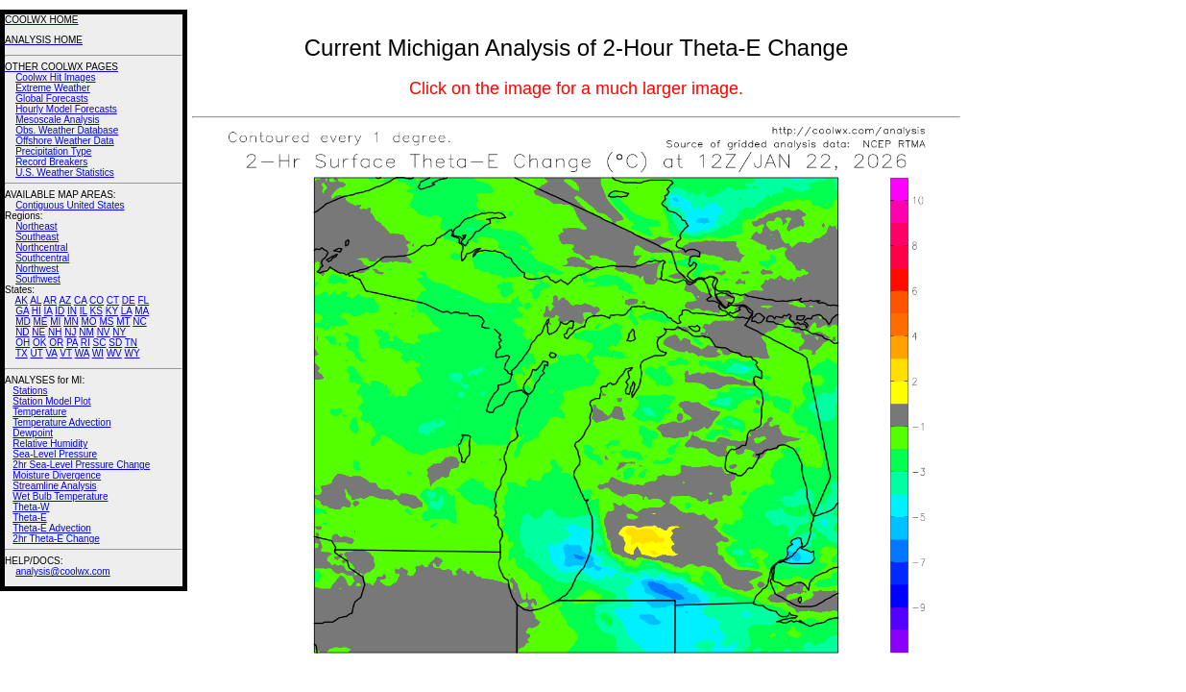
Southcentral (42, 258)
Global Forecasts (51, 98)
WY (132, 353)
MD (23, 321)
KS (96, 311)
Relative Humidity (49, 443)
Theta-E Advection (51, 528)
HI (36, 311)
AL (35, 300)
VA (51, 353)
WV (114, 353)
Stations (29, 390)
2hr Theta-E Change (55, 538)
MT (123, 321)
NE (38, 332)
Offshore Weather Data (64, 141)
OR (56, 342)
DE (128, 300)
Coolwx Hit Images (55, 77)
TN (131, 342)
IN (72, 311)
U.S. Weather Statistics (64, 172)
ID (59, 311)
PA (72, 342)
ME (40, 321)
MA (141, 311)
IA (48, 311)
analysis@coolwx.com (62, 571)
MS (106, 321)
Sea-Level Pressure (54, 454)
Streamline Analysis (54, 486)
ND (22, 332)
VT (66, 353)
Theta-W (30, 507)
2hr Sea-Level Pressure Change (81, 464)
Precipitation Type (53, 151)
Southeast (37, 237)
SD (115, 342)
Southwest (38, 279)
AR (50, 300)
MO (88, 321)
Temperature (39, 412)
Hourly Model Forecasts (66, 109)
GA (22, 311)
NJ (70, 332)
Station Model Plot (51, 401)
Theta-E (29, 517)
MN (71, 321)
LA (127, 311)
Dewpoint (32, 433)
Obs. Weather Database (66, 130)
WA (82, 353)
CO (96, 300)
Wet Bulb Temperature (60, 496)
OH (22, 342)
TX (21, 353)
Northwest (37, 268)
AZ (65, 300)
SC (100, 342)
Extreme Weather (52, 88)
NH (54, 332)
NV (103, 332)
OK (39, 342)
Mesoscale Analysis (57, 119)
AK (21, 300)
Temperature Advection (61, 422)
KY (112, 311)
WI (98, 353)
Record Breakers (51, 162)
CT (113, 300)
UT (37, 353)
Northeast (36, 226)
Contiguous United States (69, 205)
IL (83, 311)
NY (119, 332)
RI (85, 342)
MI (55, 321)
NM (86, 332)
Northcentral (41, 247)
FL (143, 300)
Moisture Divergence (56, 475)
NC (139, 321)
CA (80, 300)
